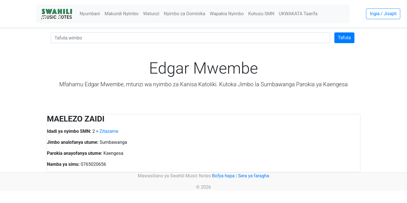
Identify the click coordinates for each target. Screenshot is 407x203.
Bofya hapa (223, 175)
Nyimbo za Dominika (184, 13)
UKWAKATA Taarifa (298, 13)
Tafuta (344, 37)
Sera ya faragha (253, 175)
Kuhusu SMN (261, 13)
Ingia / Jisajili (383, 13)
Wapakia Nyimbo (227, 13)
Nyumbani (90, 13)
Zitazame (108, 131)
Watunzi (151, 13)
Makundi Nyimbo (121, 13)
